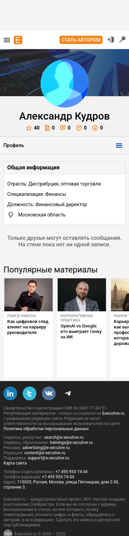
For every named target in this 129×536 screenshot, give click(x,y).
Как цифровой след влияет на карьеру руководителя (28, 327)
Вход (110, 39)
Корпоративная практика (77, 318)
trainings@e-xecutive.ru (71, 426)
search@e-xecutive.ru (63, 421)
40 (33, 128)
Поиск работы (21, 316)
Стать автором (81, 40)
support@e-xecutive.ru (48, 441)
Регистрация (122, 39)
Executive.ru (113, 397)
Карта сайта (15, 447)
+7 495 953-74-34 (71, 455)
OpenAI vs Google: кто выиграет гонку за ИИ (81, 331)
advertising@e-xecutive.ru (45, 431)
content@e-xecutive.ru (44, 436)
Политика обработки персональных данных (46, 412)
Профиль (13, 145)
